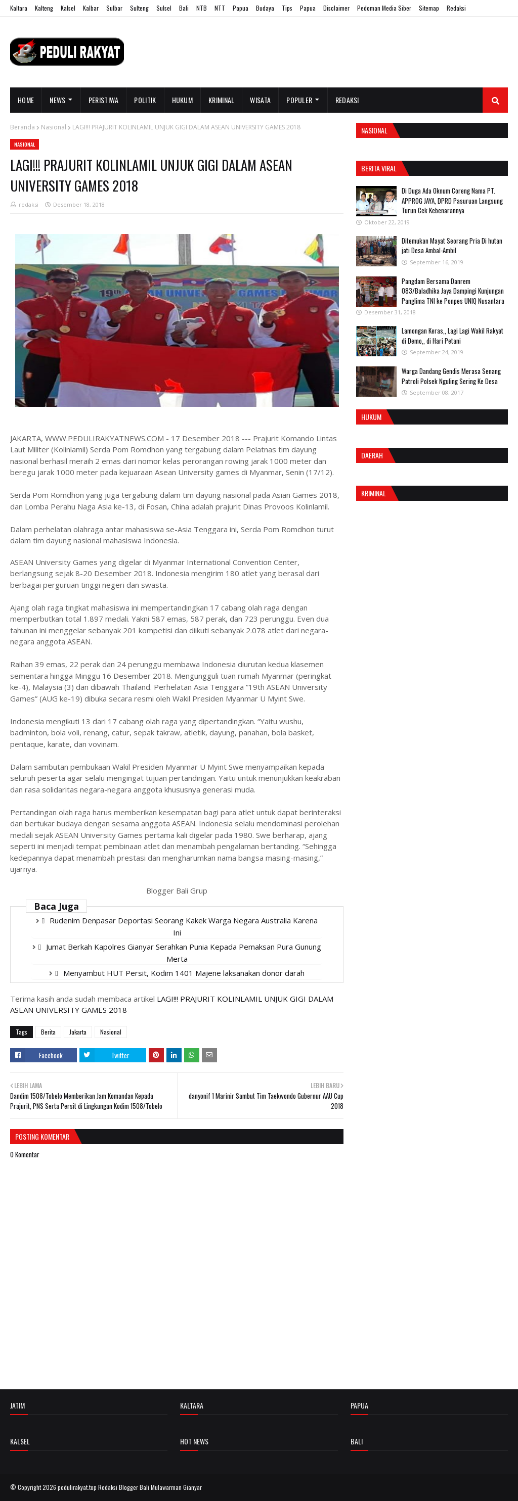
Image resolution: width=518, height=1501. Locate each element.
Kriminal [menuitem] (221, 100)
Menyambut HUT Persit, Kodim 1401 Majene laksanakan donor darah (184, 973)
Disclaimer (336, 8)
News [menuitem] (57, 100)
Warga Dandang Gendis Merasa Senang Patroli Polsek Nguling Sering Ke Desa (451, 376)
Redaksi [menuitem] (347, 100)
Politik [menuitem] (145, 100)
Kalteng (44, 8)
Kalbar (91, 8)
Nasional (53, 127)
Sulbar (114, 8)
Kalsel (68, 8)
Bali (184, 8)
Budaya (265, 8)
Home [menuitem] (26, 100)
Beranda (22, 127)
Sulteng (139, 8)
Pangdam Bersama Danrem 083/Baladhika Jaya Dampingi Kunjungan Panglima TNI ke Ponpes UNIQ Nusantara (453, 291)
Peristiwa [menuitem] (104, 100)
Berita (48, 1031)
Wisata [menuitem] (260, 100)
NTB (201, 8)
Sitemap (429, 8)
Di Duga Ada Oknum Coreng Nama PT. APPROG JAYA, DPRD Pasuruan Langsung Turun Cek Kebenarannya (452, 200)
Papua (240, 8)
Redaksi (456, 8)
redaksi (28, 204)
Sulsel (163, 8)
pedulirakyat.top (77, 1487)
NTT (219, 8)
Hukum (371, 416)
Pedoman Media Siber (384, 8)
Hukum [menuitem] (182, 100)
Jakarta (78, 1031)
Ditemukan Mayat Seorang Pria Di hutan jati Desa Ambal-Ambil (452, 246)
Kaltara (18, 8)
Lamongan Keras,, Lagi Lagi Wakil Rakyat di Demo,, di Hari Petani (452, 335)
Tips (287, 8)
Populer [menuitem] (299, 100)
